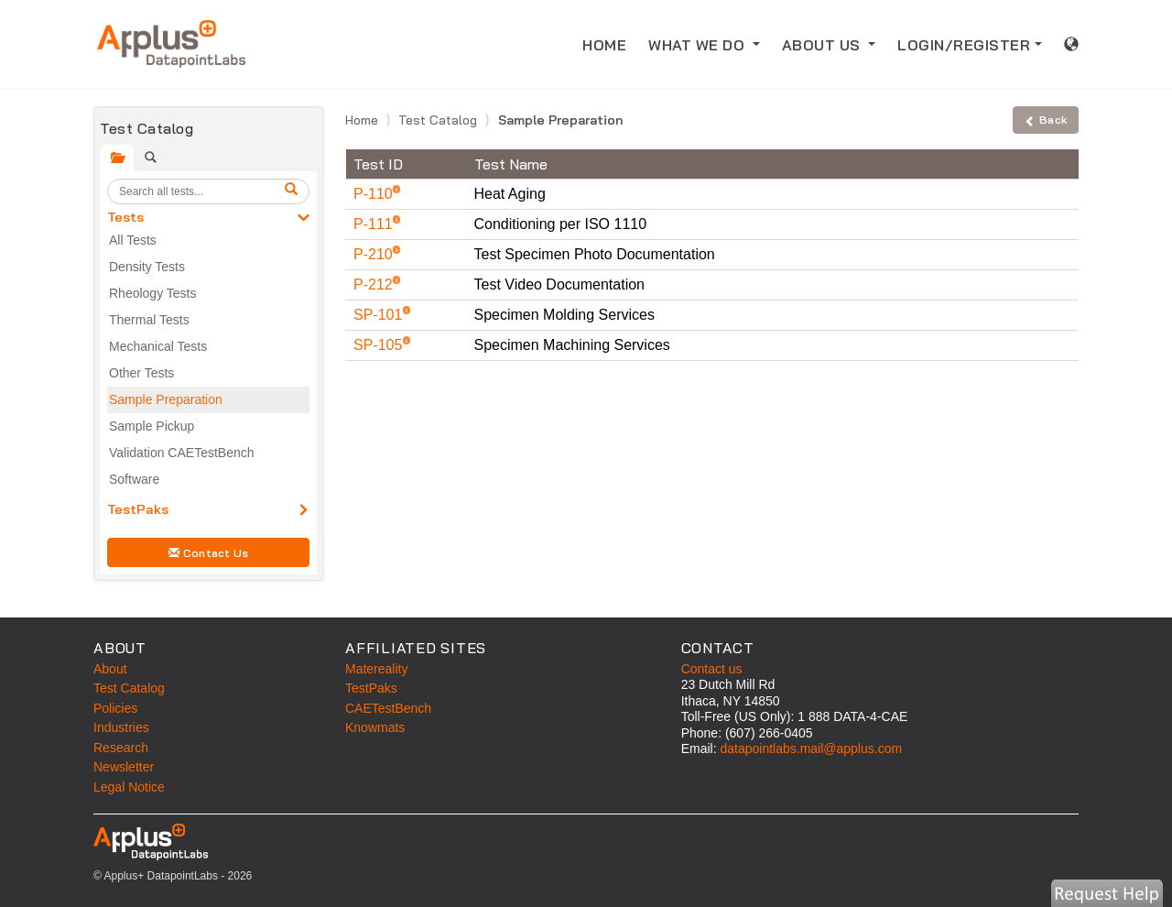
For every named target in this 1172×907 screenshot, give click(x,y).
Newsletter (123, 766)
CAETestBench (388, 708)
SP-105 (380, 345)
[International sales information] (1072, 44)
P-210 (374, 254)
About (110, 668)
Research (120, 747)
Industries (121, 727)
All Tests (133, 240)
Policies (115, 708)
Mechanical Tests (158, 346)
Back (1046, 119)
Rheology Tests (152, 293)
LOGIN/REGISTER (963, 45)
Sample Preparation (165, 399)
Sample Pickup (151, 426)
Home (363, 120)
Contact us (712, 668)
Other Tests (141, 373)
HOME (604, 45)
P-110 (374, 194)
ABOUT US (823, 45)
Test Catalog (439, 120)
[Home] (171, 44)
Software (134, 479)
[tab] (117, 158)
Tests (125, 217)
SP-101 (380, 314)
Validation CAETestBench (182, 452)
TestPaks (137, 509)
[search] (294, 191)
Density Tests (147, 266)
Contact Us (208, 553)
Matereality (376, 668)
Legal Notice (129, 787)
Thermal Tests (149, 319)
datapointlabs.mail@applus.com (811, 748)
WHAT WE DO (698, 45)
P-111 (374, 224)
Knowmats (375, 727)
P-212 (374, 284)
